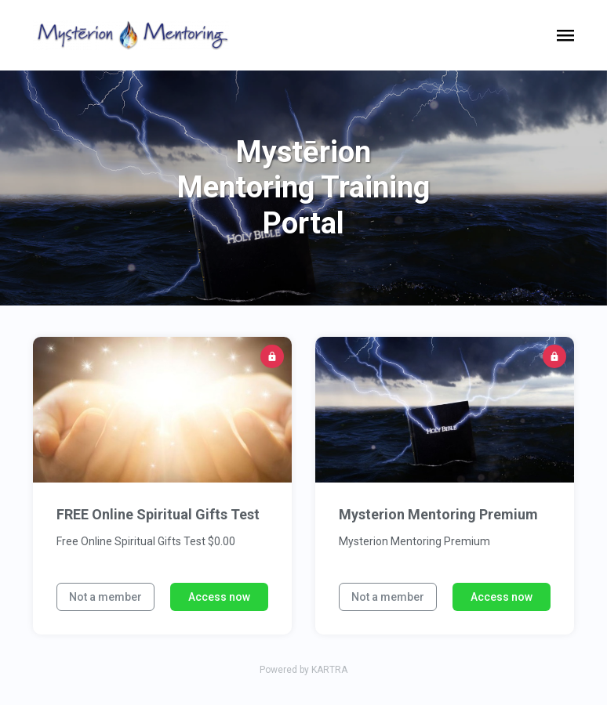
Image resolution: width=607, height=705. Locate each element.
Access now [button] (219, 597)
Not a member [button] (105, 597)
